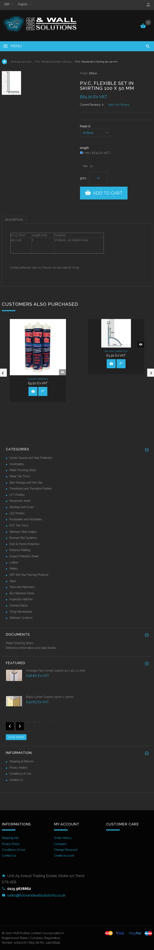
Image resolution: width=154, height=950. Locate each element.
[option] (77, 682)
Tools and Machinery (22, 587)
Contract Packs (18, 605)
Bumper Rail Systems (23, 537)
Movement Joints (19, 500)
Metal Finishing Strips (22, 470)
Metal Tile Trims (19, 476)
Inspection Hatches (21, 599)
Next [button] (20, 726)
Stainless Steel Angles (23, 531)
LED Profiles (16, 513)
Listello (13, 562)
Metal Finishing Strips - (20, 643)
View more (16, 737)
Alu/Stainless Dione (21, 593)
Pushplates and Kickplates (25, 519)
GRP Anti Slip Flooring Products (28, 574)
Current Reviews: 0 (91, 104)
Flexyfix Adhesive (38, 379)
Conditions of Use (20, 773)
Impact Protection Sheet (23, 556)
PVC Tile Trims (18, 525)
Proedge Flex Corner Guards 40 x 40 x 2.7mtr (55, 670)
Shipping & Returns (21, 761)
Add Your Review (118, 104)
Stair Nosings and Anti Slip (25, 482)
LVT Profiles (16, 494)
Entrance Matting (19, 550)
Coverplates (16, 464)
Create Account (64, 855)
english (24, 4)
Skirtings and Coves (21, 61)
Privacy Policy (11, 844)
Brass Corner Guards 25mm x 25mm (49, 696)
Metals (13, 568)
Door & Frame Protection (24, 544)
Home (4, 61)
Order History (63, 838)
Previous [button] (10, 726)
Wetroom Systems (20, 617)
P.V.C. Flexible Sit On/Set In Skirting (53, 61)
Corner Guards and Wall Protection (30, 457)
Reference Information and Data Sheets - (32, 647)
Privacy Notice (18, 767)
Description (14, 219)
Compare (60, 844)
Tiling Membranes (20, 611)
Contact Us (16, 779)
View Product (33, 391)
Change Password (65, 849)
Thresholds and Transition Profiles (30, 488)
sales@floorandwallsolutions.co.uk (36, 895)
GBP (9, 4)
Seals (12, 581)
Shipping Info (10, 838)
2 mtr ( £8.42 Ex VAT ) (96, 152)
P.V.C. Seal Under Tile (116, 351)
